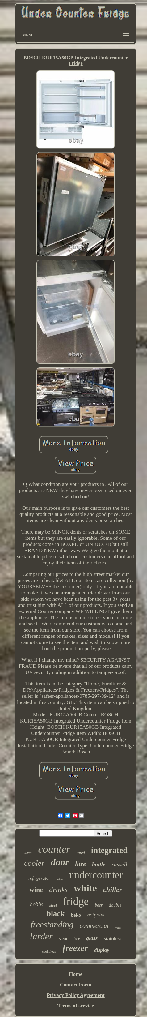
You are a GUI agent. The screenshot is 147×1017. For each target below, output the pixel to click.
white (85, 888)
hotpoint (96, 915)
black (56, 913)
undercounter (96, 875)
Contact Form (75, 985)
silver (28, 853)
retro (118, 927)
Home (75, 974)
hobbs (36, 904)
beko (76, 915)
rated (80, 852)
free (76, 939)
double (115, 905)
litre (80, 864)
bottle (98, 864)
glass (92, 938)
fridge (76, 901)
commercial (94, 925)
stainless (112, 938)
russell (119, 864)
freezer (75, 948)
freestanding (52, 924)
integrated (109, 850)
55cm (63, 939)
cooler (34, 863)
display (101, 950)
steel (53, 905)
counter (54, 849)
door (60, 862)
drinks (58, 890)
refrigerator (39, 878)
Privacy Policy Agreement (76, 995)
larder (41, 936)
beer (99, 905)
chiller (112, 890)
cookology (49, 951)
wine (36, 890)
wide (60, 879)
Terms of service (75, 1006)
